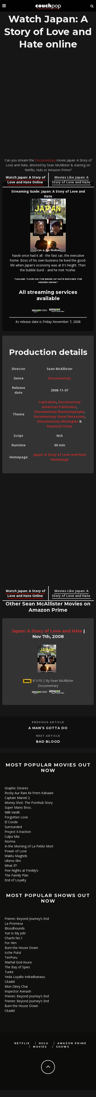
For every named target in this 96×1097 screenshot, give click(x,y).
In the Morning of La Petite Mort (29, 846)
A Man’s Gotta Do (48, 728)
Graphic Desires (16, 788)
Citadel (10, 981)
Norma (10, 841)
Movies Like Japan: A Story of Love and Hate (71, 179)
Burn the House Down (21, 947)
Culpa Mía (12, 836)
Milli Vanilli (12, 812)
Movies (40, 1046)
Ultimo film (13, 861)
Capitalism (47, 402)
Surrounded (13, 827)
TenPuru (11, 957)
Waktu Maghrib (16, 856)
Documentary (45, 160)
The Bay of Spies (17, 967)
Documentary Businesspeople (59, 411)
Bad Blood (48, 741)
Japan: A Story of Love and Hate (47, 631)
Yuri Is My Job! (15, 933)
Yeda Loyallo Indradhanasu (25, 977)
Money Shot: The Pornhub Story (29, 802)
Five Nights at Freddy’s (21, 870)
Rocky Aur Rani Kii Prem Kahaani (29, 793)
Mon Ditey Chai (16, 986)
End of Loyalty (15, 880)
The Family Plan (16, 875)
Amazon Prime (72, 1043)
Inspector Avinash (18, 991)
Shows (62, 1046)
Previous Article (48, 722)
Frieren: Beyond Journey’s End (27, 918)
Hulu (43, 1043)
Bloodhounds (15, 928)
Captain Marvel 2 (17, 798)
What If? (11, 865)
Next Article (48, 735)
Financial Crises (59, 426)
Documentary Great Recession (59, 416)
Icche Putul (13, 952)
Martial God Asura (18, 962)
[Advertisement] (48, 105)
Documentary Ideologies (57, 421)
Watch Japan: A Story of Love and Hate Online (25, 179)
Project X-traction (18, 831)
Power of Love (16, 851)
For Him (11, 943)
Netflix (22, 1043)
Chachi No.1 (14, 938)
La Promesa (14, 923)
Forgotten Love (16, 817)
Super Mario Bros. (18, 807)
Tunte (9, 972)
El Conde (11, 822)
